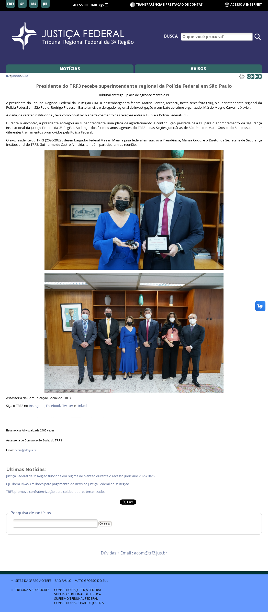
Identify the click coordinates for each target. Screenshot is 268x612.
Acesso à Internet (243, 4)
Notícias (70, 68)
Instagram (36, 406)
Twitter (67, 406)
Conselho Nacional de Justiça (79, 602)
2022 (24, 76)
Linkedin (83, 406)
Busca (171, 36)
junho (15, 76)
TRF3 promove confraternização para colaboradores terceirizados (56, 491)
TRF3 (47, 580)
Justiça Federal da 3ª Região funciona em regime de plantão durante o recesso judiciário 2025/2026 (80, 476)
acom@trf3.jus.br (25, 450)
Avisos (198, 68)
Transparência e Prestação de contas (169, 4)
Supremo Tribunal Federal (76, 598)
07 (8, 76)
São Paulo (63, 580)
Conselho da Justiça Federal (78, 589)
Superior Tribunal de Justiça (77, 594)
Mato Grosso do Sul (91, 580)
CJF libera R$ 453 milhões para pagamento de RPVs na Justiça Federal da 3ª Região (68, 484)
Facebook (53, 406)
